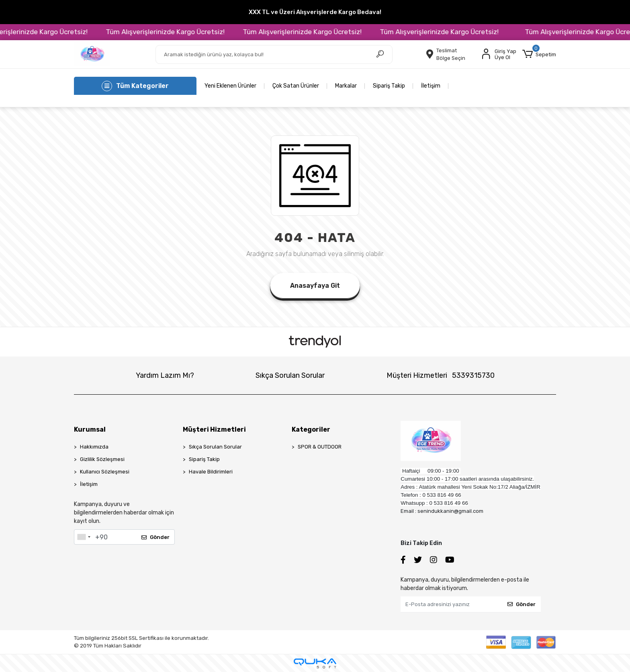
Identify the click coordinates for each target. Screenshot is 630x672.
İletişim (430, 85)
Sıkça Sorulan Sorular (290, 375)
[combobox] (83, 537)
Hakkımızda (94, 447)
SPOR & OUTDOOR (320, 447)
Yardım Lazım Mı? (165, 375)
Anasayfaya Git (315, 285)
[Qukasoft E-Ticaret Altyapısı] (315, 663)
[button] (539, 54)
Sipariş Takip (389, 85)
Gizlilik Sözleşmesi (102, 459)
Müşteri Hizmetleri (441, 375)
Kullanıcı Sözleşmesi (104, 472)
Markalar (346, 85)
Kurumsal (90, 429)
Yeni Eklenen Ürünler (230, 85)
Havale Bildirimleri (211, 472)
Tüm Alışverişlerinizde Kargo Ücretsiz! (176, 32)
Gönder (155, 537)
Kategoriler (311, 429)
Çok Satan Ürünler (295, 85)
